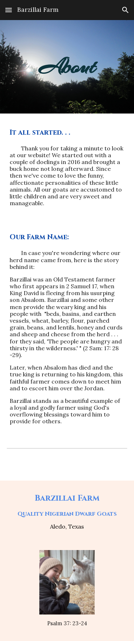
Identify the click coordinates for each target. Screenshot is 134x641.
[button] (8, 10)
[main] (67, 67)
